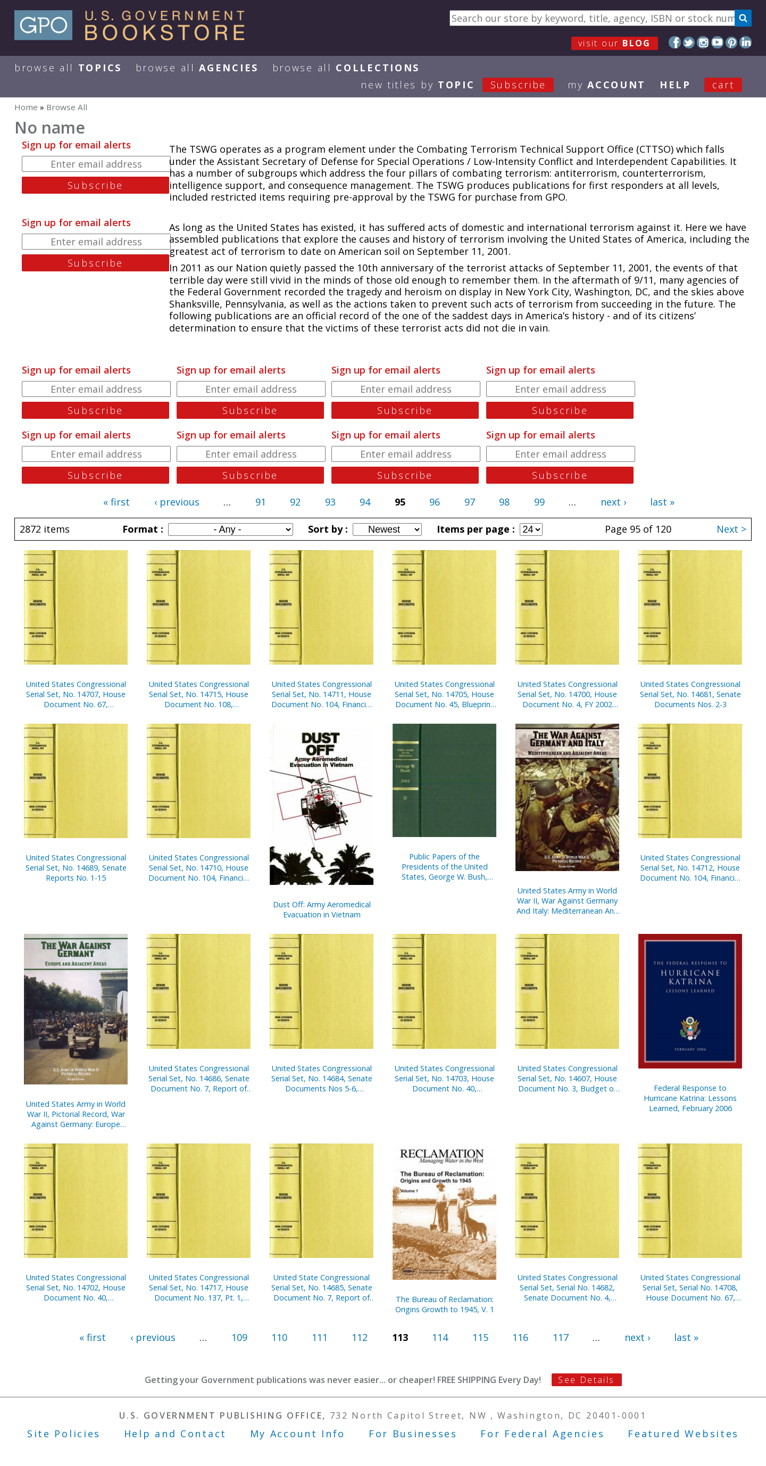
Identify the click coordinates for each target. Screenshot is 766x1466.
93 (330, 501)
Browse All (68, 67)
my (607, 84)
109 (239, 1337)
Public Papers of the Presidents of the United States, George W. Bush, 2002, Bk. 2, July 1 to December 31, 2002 (445, 866)
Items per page (474, 529)
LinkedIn (745, 42)
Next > (731, 529)
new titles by (464, 84)
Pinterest (732, 42)
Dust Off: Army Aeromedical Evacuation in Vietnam (322, 909)
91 (260, 501)
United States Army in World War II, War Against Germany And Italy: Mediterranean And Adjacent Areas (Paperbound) (568, 900)
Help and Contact (175, 1433)
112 (360, 1337)
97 (469, 501)
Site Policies (64, 1433)
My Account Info (298, 1433)
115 (480, 1337)
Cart (723, 84)
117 (561, 1337)
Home (26, 107)
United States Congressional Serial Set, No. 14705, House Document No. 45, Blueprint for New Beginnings (445, 694)
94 (365, 501)
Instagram (703, 42)
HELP (675, 84)
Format (141, 529)
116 (520, 1337)
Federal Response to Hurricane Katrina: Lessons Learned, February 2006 (690, 1098)
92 (295, 501)
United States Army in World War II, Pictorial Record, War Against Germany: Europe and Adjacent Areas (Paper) (76, 1114)
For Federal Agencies (542, 1433)
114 (440, 1337)
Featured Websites (683, 1433)
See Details (586, 1380)
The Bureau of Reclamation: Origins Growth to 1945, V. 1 (444, 1304)
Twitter (689, 42)
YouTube (717, 42)
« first (116, 501)
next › (613, 501)
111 (320, 1337)
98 (504, 501)
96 (434, 501)
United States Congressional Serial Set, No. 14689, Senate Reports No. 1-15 (76, 867)
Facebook (675, 42)
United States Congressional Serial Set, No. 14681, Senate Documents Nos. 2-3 (690, 694)
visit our (614, 43)
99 (539, 501)
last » (662, 501)
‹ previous (176, 501)
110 (279, 1337)
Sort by (326, 529)
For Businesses (413, 1433)
